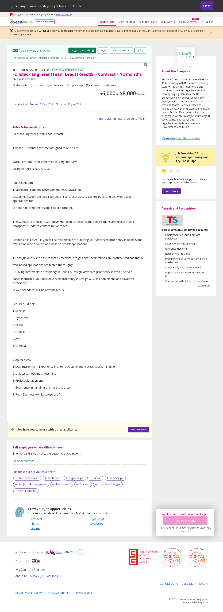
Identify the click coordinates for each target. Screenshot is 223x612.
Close (206, 6)
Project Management (32, 484)
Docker (84, 484)
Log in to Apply (185, 521)
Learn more (203, 285)
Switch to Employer (44, 21)
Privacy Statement (59, 592)
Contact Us (169, 583)
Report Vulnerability (30, 592)
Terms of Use (83, 592)
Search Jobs (107, 21)
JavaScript (116, 478)
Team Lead (63, 484)
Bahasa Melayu (121, 50)
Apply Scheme (189, 21)
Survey (36, 576)
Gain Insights (126, 21)
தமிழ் (140, 50)
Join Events (168, 21)
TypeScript (76, 478)
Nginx (96, 478)
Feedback (188, 583)
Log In (209, 21)
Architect (53, 478)
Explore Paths (148, 21)
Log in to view (138, 429)
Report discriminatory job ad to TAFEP (121, 119)
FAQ (203, 583)
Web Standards (28, 478)
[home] (20, 21)
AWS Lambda (27, 491)
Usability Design (109, 484)
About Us (21, 576)
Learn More (171, 191)
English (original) (80, 50)
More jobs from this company (181, 138)
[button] (210, 32)
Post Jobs (51, 576)
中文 (103, 50)
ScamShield (158, 30)
